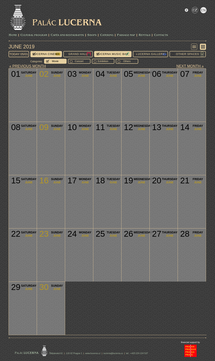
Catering (107, 35)
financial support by (190, 342)
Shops (92, 35)
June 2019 (22, 46)
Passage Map (126, 35)
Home (13, 35)
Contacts (161, 35)
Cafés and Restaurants (67, 35)
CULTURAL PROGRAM (33, 35)
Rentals (144, 35)
